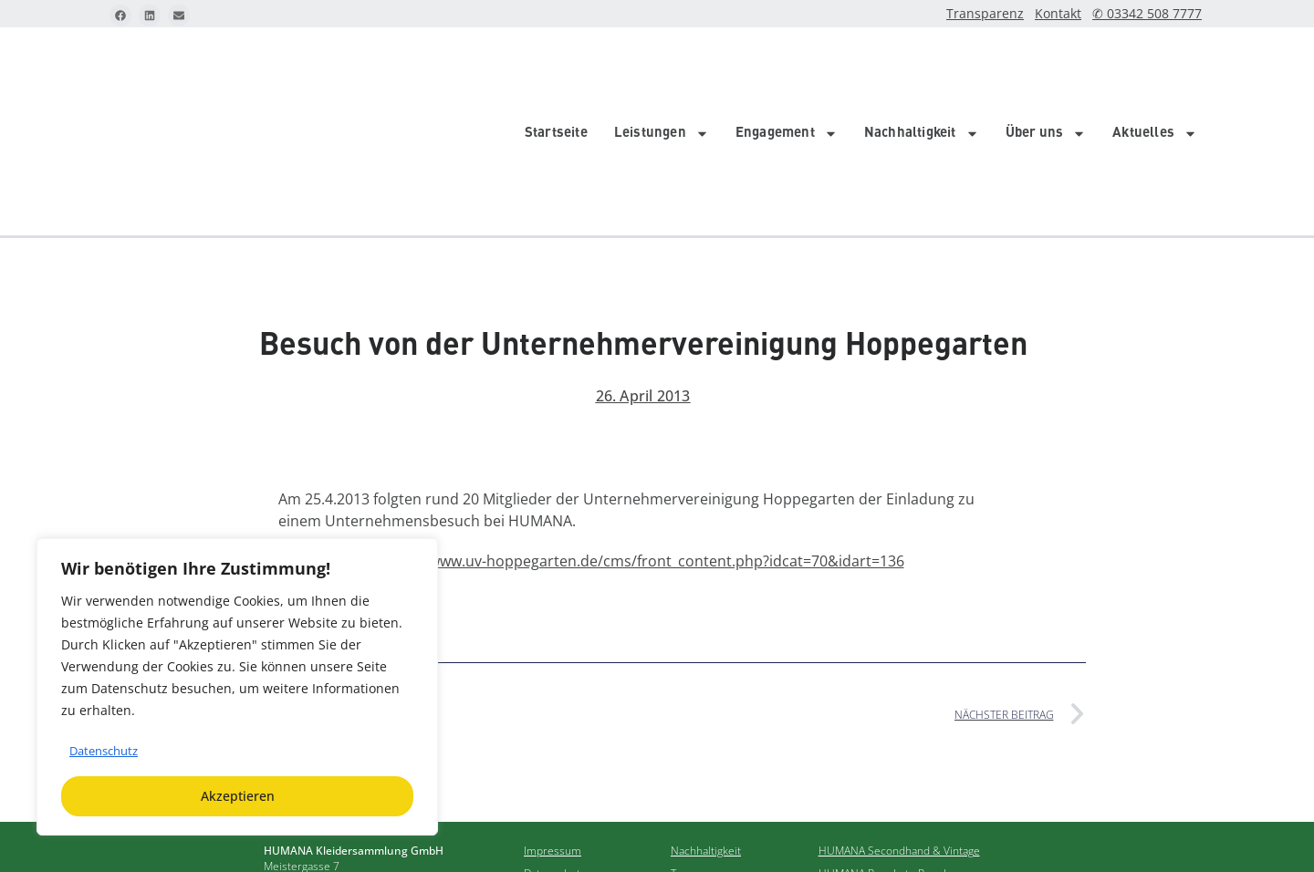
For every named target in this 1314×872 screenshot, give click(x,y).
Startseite (556, 63)
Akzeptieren (238, 796)
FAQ (534, 777)
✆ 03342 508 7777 (1154, 13)
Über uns (1046, 63)
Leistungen (661, 63)
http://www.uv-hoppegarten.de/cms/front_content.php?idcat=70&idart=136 (644, 421)
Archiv (686, 755)
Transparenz (1007, 13)
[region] (237, 687)
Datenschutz (107, 750)
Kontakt (1074, 13)
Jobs (681, 777)
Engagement (786, 63)
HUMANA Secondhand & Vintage (899, 711)
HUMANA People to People (886, 734)
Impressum (552, 711)
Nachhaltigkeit (921, 63)
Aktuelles (1154, 63)
